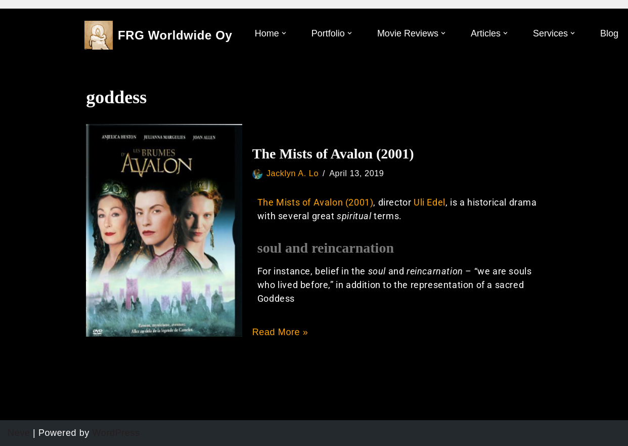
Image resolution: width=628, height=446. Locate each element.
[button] (284, 33)
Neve (19, 433)
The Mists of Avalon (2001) (333, 153)
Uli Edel (429, 202)
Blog (609, 33)
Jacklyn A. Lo (292, 173)
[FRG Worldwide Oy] (158, 35)
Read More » (280, 332)
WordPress (116, 433)
